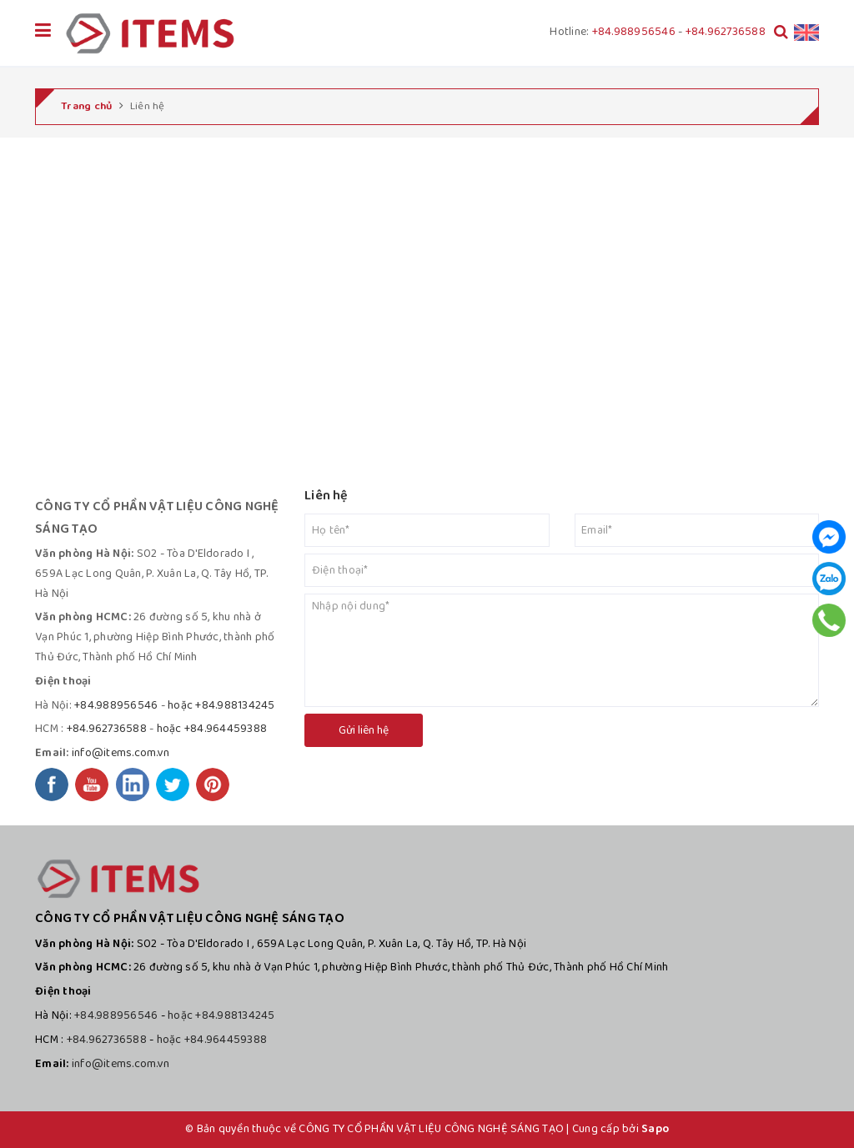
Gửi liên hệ (364, 730)
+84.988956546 (634, 32)
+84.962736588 (726, 32)
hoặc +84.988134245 (221, 705)
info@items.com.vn (120, 753)
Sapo (655, 1129)
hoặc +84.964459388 (212, 728)
